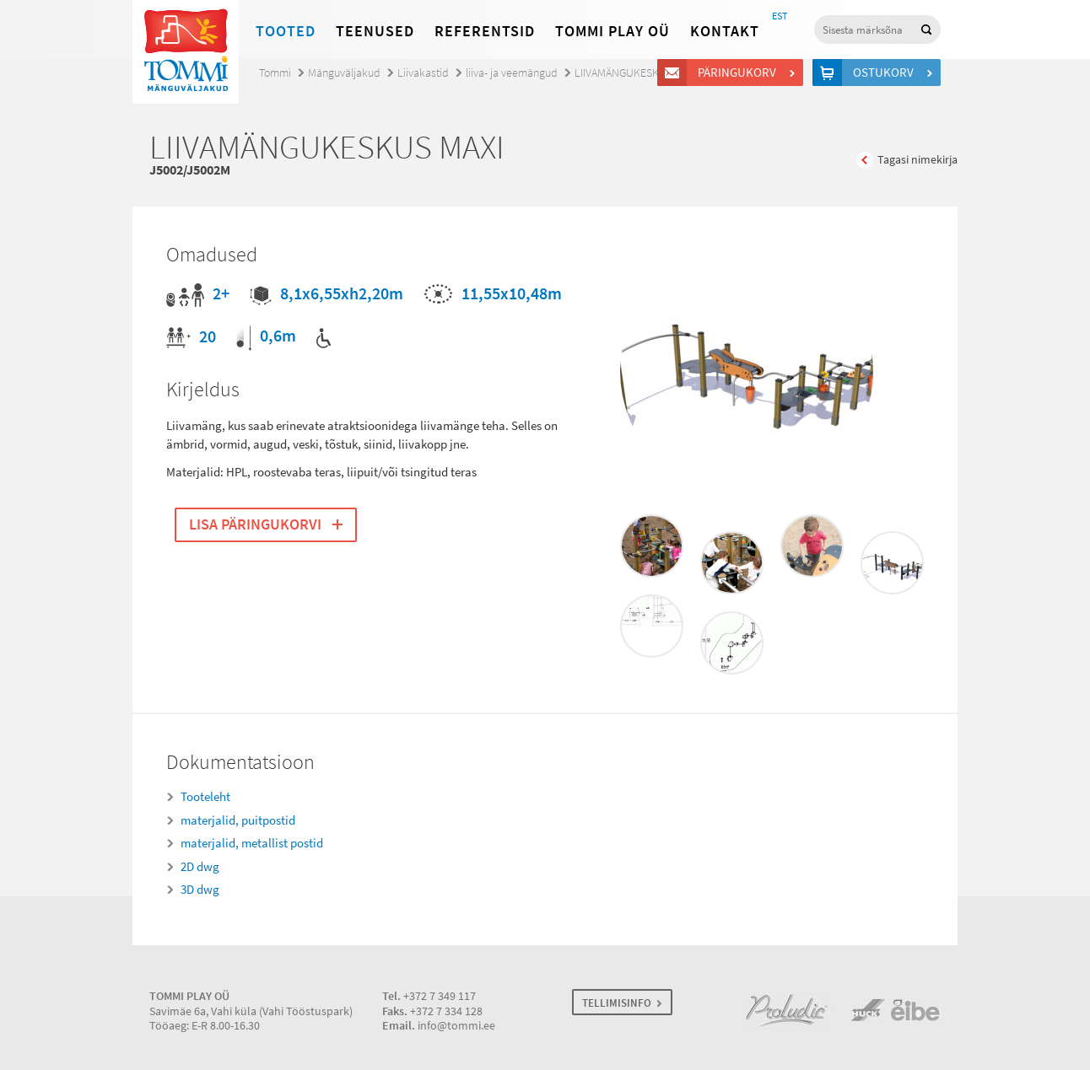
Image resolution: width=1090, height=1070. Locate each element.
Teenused (375, 31)
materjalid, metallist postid (252, 843)
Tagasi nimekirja (917, 160)
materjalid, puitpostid (238, 820)
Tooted (286, 31)
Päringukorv (739, 72)
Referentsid (484, 31)
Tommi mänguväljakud (185, 52)
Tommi (275, 73)
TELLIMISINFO (616, 1003)
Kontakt (724, 31)
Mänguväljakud (344, 73)
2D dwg (200, 866)
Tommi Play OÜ (612, 31)
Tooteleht (205, 796)
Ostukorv (885, 72)
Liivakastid (423, 73)
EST (779, 16)
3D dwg (200, 889)
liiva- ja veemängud (512, 73)
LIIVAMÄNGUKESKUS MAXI (636, 73)
